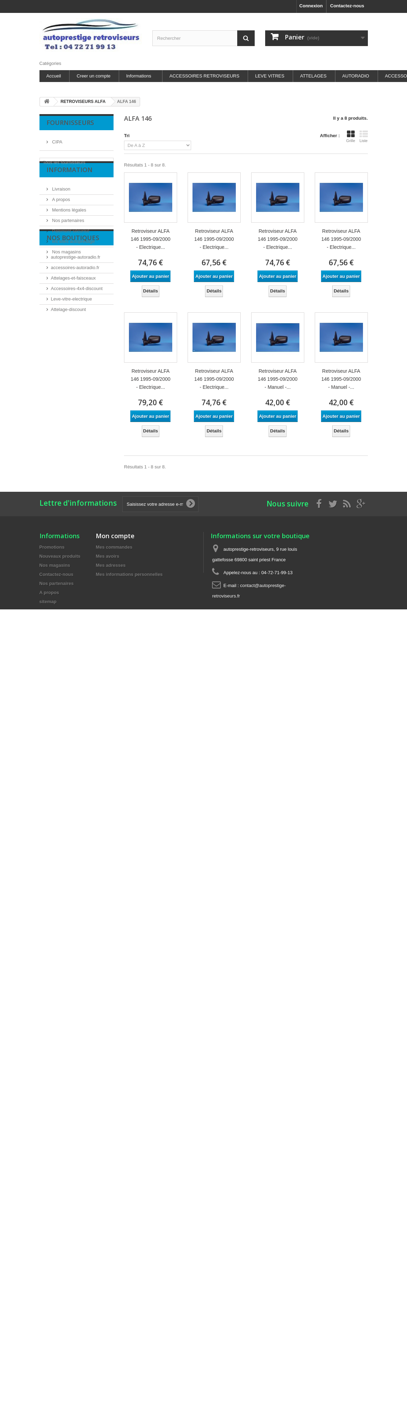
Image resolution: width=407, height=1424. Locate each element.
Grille (350, 136)
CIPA (57, 139)
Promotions (52, 547)
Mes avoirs (107, 556)
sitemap (48, 601)
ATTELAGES (313, 76)
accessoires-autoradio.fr (75, 314)
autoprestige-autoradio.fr (76, 303)
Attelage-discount (68, 355)
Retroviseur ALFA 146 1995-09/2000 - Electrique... (150, 239)
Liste (363, 136)
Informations (138, 76)
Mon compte (115, 536)
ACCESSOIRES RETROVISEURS (204, 76)
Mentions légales (68, 220)
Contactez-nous (347, 5)
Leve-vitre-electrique (71, 345)
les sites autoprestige (73, 252)
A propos (60, 210)
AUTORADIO (355, 76)
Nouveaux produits (60, 556)
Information (69, 183)
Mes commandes (114, 547)
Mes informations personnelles (129, 574)
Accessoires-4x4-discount (77, 335)
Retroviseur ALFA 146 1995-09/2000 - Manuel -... (278, 379)
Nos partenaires (67, 231)
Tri (127, 135)
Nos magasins (66, 262)
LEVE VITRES (269, 76)
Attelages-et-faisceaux (73, 324)
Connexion (311, 5)
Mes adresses (110, 565)
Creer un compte (93, 76)
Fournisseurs (70, 122)
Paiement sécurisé (70, 241)
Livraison (61, 199)
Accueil (53, 76)
